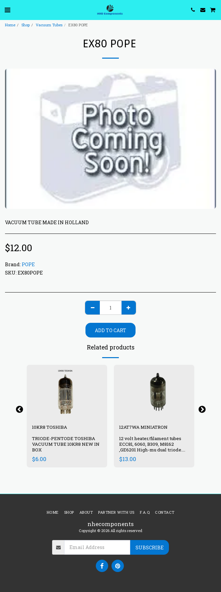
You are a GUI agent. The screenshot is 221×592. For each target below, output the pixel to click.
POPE (28, 264)
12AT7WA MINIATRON (144, 427)
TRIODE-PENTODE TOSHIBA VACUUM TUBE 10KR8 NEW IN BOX (65, 444)
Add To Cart (110, 330)
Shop (25, 24)
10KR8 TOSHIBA (49, 427)
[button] (7, 9)
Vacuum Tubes (49, 24)
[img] (154, 391)
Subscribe (150, 547)
